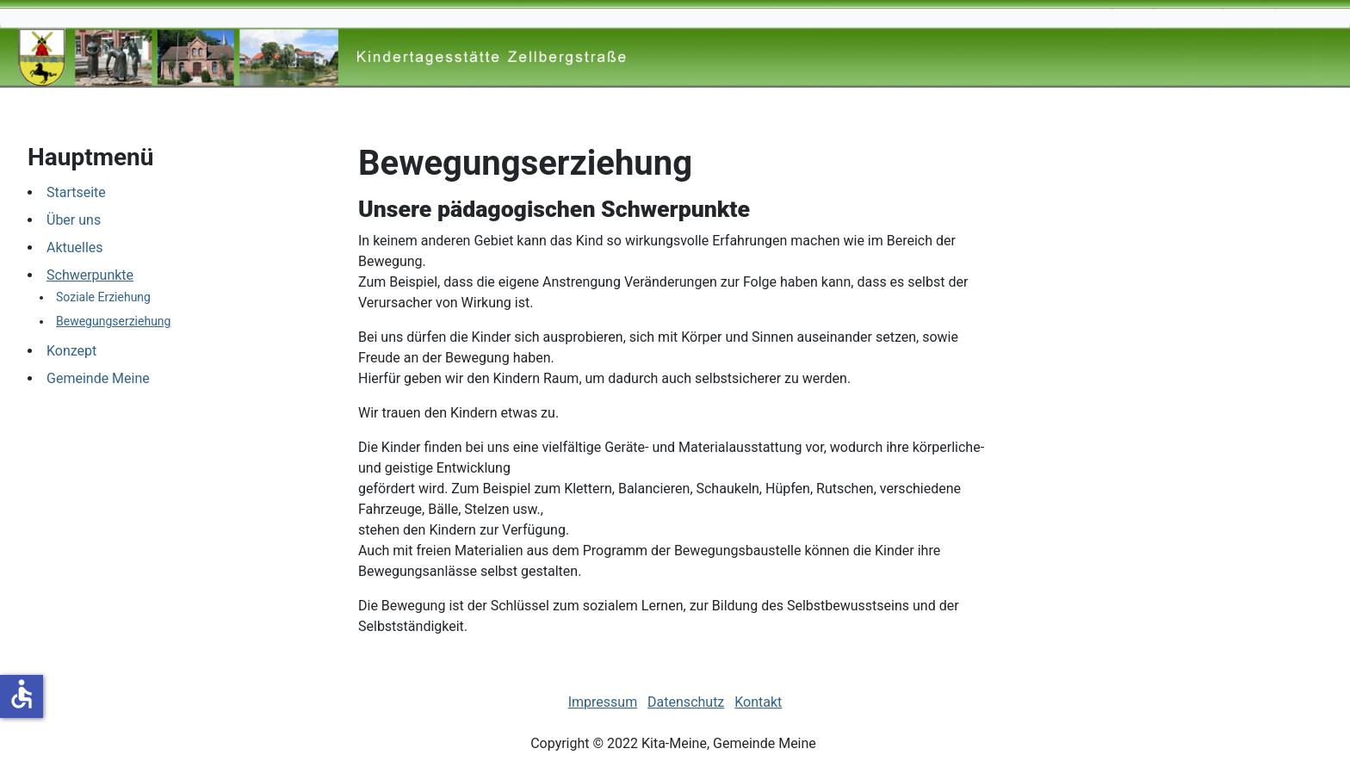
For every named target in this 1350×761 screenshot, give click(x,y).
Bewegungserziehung (113, 321)
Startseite (76, 192)
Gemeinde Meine (98, 378)
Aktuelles (74, 247)
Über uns (73, 220)
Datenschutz (685, 702)
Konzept (71, 351)
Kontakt (758, 702)
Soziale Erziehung (103, 297)
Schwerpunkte (89, 275)
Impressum (603, 702)
